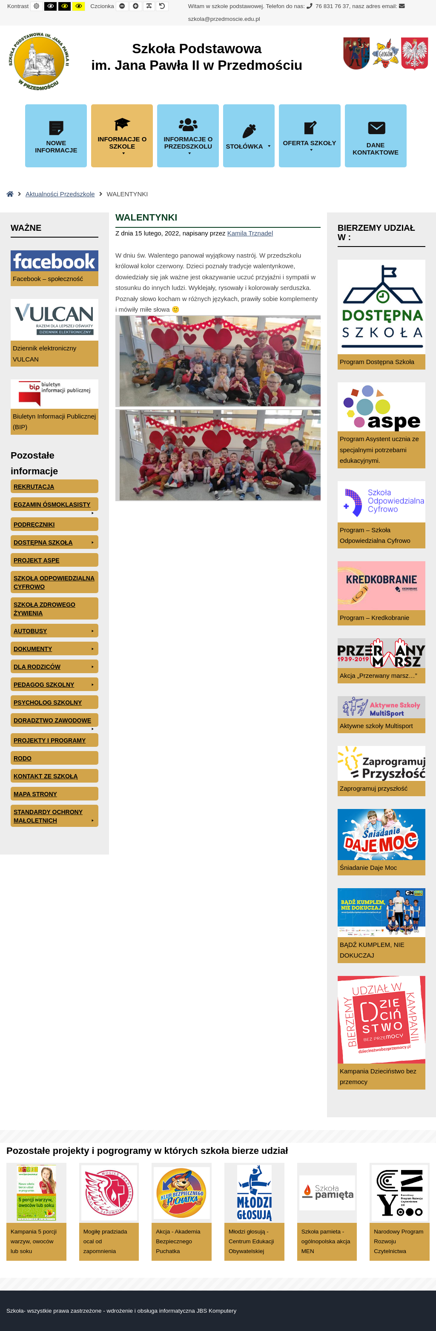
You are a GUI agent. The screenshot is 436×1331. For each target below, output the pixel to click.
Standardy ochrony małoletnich (54, 817)
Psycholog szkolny (48, 702)
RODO (23, 758)
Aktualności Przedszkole (60, 194)
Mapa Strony (35, 794)
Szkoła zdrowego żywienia (44, 609)
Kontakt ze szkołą (46, 776)
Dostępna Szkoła (54, 542)
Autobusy (54, 631)
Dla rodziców (54, 667)
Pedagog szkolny (54, 684)
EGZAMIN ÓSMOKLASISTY (54, 506)
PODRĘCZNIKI (34, 524)
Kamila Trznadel (250, 233)
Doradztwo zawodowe (54, 722)
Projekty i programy (50, 740)
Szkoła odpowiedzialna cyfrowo (54, 582)
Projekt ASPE (37, 560)
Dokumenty (54, 649)
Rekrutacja (34, 486)
